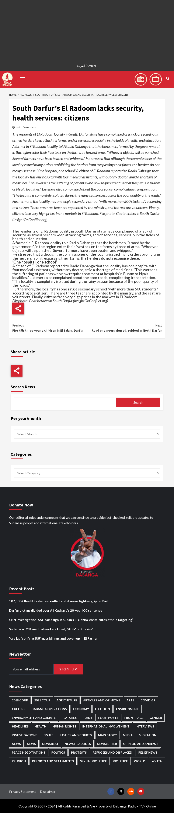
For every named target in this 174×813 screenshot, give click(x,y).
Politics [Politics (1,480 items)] (58, 752)
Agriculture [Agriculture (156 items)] (66, 700)
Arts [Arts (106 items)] (130, 700)
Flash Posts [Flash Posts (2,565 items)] (108, 717)
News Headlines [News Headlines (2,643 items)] (78, 744)
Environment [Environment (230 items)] (127, 709)
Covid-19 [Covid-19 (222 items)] (147, 700)
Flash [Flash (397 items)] (87, 717)
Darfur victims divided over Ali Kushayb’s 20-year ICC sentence (55, 610)
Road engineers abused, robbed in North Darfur (124, 327)
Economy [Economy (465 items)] (81, 709)
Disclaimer (48, 791)
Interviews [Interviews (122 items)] (145, 726)
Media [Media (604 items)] (128, 735)
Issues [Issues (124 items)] (48, 735)
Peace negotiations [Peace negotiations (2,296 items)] (28, 752)
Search (138, 402)
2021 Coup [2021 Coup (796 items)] (42, 700)
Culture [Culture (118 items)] (18, 709)
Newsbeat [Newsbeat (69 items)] (50, 744)
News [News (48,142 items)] (16, 744)
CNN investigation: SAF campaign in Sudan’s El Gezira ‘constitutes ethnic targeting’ (71, 620)
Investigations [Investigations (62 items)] (24, 735)
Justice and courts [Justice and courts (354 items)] (75, 735)
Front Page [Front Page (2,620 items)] (133, 717)
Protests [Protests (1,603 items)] (79, 752)
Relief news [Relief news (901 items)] (147, 752)
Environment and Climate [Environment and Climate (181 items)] (34, 717)
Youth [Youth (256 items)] (157, 761)
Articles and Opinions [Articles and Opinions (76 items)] (101, 700)
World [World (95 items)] (139, 761)
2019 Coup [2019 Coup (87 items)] (20, 700)
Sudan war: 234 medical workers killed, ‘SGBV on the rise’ (51, 629)
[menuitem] (87, 65)
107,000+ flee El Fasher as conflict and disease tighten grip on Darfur (60, 601)
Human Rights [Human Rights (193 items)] (64, 726)
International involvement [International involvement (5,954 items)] (105, 726)
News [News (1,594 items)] (31, 744)
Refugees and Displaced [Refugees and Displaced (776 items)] (112, 752)
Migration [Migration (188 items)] (147, 735)
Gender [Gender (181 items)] (156, 717)
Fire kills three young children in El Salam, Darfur (49, 327)
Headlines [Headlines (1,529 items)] (20, 726)
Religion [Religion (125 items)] (19, 761)
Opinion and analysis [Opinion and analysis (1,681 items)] (140, 744)
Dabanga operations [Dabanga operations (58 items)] (49, 709)
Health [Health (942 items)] (40, 726)
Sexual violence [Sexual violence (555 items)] (93, 761)
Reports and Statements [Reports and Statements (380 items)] (53, 761)
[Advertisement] (87, 29)
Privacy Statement (22, 791)
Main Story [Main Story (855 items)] (107, 735)
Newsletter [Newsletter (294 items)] (107, 744)
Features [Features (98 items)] (69, 717)
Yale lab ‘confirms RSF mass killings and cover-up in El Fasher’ (53, 638)
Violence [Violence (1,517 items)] (120, 761)
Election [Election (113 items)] (102, 709)
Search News (23, 386)
